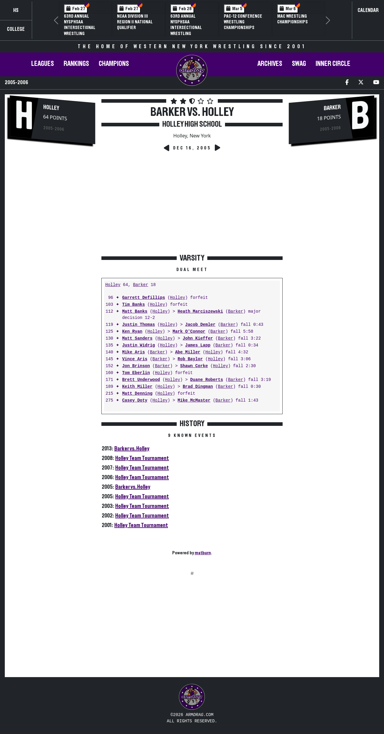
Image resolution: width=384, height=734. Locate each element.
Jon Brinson (136, 366)
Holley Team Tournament (142, 458)
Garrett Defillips (143, 298)
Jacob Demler (200, 325)
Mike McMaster (194, 400)
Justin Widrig (138, 345)
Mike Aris (133, 352)
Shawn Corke (194, 366)
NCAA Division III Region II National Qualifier (135, 22)
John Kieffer (198, 338)
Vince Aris (134, 359)
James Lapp (197, 345)
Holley (51, 107)
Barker (140, 285)
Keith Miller (137, 387)
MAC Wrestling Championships (292, 19)
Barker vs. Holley (131, 449)
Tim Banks (133, 305)
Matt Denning (137, 393)
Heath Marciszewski (200, 311)
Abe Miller (187, 352)
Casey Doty (134, 400)
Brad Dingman (198, 387)
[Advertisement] (52, 249)
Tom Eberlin (136, 373)
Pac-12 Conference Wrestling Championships (243, 22)
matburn (203, 552)
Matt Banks (134, 311)
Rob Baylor (190, 359)
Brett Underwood (141, 380)
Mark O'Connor (188, 332)
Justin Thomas (138, 325)
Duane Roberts (206, 380)
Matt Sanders (137, 338)
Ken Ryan (132, 332)
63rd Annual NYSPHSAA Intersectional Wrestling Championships (186, 28)
